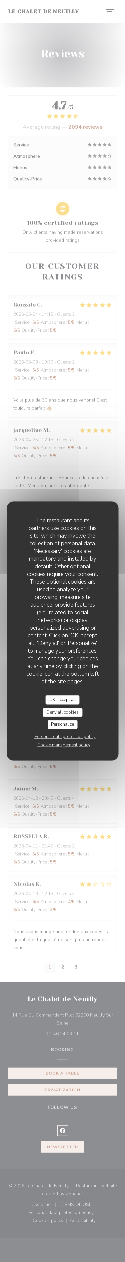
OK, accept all (62, 700)
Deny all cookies (62, 712)
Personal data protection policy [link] (65, 736)
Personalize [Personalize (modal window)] (62, 724)
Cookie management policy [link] (63, 745)
